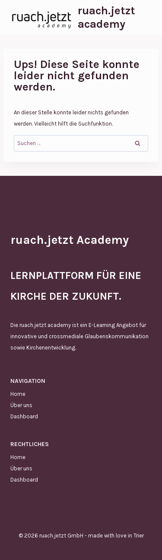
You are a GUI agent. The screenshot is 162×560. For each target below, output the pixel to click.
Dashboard (24, 416)
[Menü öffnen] (144, 17)
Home (17, 394)
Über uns (21, 405)
